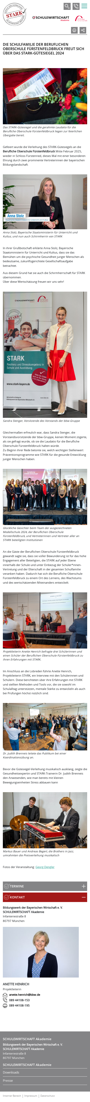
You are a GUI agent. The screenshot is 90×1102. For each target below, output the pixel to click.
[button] (45, 886)
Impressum (30, 1095)
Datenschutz (47, 1095)
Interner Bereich (12, 1095)
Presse (8, 1080)
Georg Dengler (45, 867)
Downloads (11, 1072)
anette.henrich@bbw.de (24, 995)
